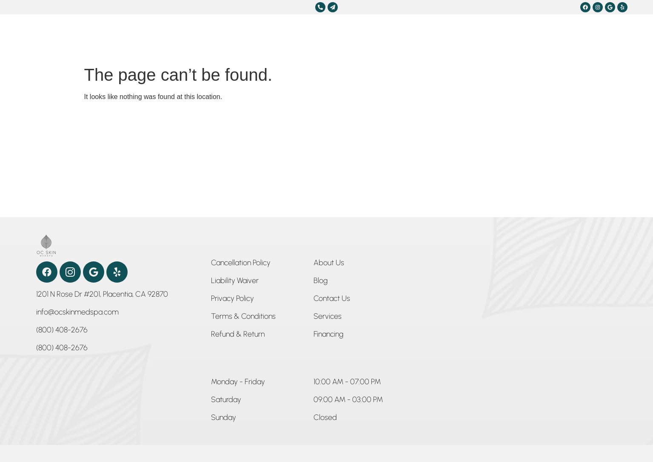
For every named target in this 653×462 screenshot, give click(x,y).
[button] (238, 383)
